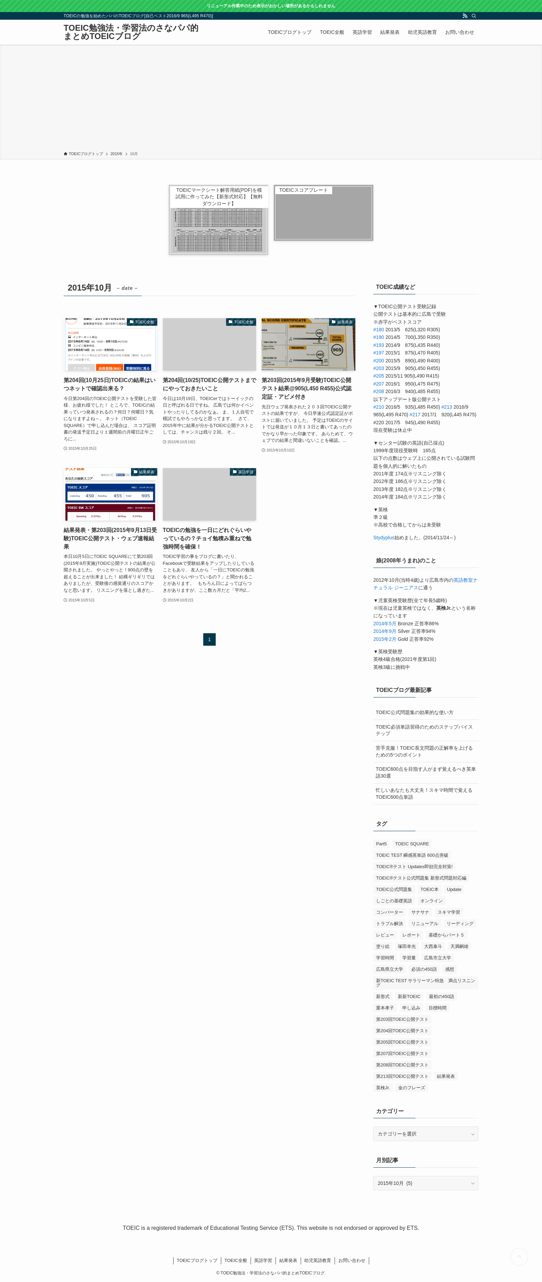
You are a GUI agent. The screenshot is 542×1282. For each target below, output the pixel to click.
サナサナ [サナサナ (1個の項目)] (420, 912)
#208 (378, 391)
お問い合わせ (351, 1260)
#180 (378, 329)
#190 (378, 337)
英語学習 (263, 1260)
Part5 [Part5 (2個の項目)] (381, 843)
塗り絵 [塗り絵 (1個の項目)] (383, 946)
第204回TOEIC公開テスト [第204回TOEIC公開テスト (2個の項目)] (402, 1030)
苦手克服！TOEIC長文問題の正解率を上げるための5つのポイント (424, 751)
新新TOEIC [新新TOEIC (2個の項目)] (409, 996)
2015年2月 (384, 639)
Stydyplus (383, 537)
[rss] (464, 16)
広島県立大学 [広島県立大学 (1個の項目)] (389, 969)
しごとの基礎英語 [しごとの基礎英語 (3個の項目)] (394, 900)
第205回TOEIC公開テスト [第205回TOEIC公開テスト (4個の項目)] (402, 1042)
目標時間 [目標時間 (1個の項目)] (438, 1007)
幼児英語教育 (317, 1260)
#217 (415, 414)
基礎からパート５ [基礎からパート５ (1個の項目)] (447, 935)
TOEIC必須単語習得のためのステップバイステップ (424, 730)
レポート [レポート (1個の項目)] (411, 935)
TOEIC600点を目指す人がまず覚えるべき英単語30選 (426, 772)
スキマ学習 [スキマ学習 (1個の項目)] (449, 912)
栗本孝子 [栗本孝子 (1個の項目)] (385, 1007)
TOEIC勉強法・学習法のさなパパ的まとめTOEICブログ (131, 32)
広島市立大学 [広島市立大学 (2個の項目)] (437, 957)
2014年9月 (384, 631)
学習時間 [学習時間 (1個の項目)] (385, 957)
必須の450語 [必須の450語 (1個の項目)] (424, 969)
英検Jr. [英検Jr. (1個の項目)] (383, 1087)
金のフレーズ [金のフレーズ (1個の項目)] (411, 1087)
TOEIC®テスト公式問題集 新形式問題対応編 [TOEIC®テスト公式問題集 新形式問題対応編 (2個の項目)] (421, 878)
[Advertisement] (271, 99)
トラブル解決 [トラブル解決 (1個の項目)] (389, 923)
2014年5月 (384, 623)
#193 (378, 345)
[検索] (473, 16)
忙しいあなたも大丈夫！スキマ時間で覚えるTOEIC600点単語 (424, 793)
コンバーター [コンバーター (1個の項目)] (389, 912)
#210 (378, 407)
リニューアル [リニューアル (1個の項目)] (424, 923)
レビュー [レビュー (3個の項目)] (385, 935)
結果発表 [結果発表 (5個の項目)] (446, 1076)
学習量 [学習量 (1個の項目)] (409, 957)
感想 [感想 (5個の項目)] (449, 969)
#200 (378, 360)
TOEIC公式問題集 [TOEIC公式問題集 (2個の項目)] (394, 889)
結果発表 (288, 1260)
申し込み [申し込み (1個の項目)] (411, 1007)
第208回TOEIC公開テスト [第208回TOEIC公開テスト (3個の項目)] (402, 1064)
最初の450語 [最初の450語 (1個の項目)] (442, 996)
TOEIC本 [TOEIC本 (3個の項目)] (430, 889)
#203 (378, 368)
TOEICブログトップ (197, 1260)
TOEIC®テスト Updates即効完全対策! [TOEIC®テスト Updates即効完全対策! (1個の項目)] (414, 866)
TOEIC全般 (235, 1260)
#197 (378, 352)
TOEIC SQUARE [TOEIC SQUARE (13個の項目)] (412, 843)
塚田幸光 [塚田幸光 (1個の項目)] (407, 946)
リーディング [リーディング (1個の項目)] (460, 923)
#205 (378, 376)
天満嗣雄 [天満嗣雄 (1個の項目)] (459, 946)
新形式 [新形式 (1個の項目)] (383, 996)
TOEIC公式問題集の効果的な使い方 (415, 712)
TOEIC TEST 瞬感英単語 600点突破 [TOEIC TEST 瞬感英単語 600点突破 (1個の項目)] (412, 855)
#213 (446, 407)
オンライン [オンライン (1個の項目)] (431, 900)
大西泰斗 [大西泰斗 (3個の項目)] (433, 946)
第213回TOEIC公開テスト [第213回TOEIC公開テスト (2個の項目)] (402, 1076)
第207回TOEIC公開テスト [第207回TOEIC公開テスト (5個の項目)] (402, 1053)
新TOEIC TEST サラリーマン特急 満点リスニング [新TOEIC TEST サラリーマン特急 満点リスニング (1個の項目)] (425, 983)
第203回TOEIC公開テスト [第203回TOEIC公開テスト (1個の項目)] (402, 1019)
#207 (378, 384)
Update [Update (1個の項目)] (454, 889)
